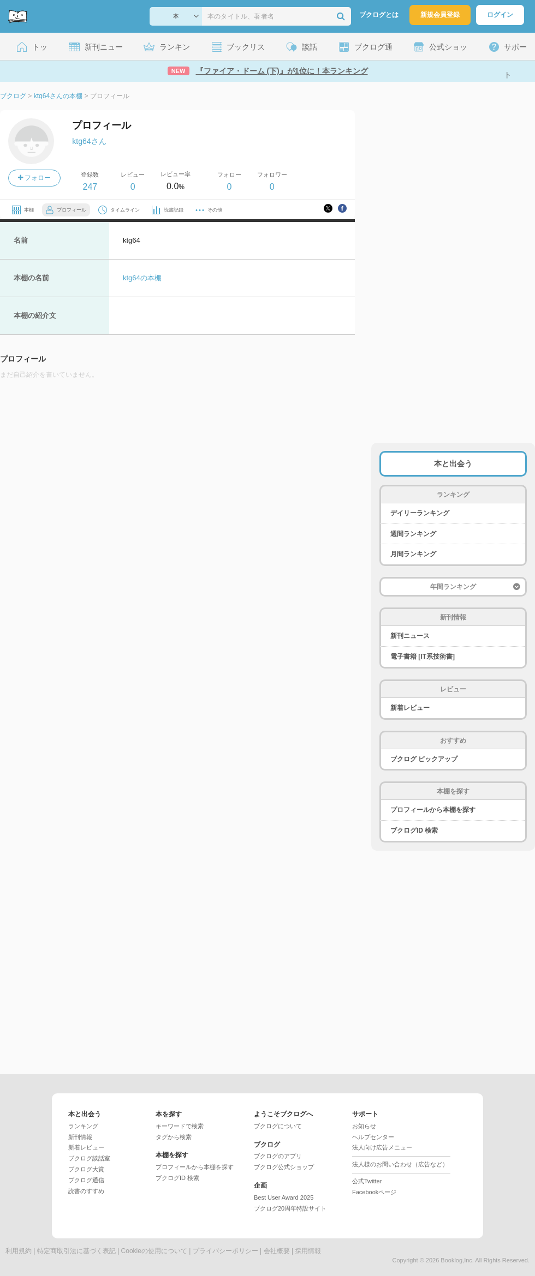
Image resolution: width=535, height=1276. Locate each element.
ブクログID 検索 (414, 830)
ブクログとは (379, 15)
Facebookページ (374, 1192)
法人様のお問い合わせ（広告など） (400, 1164)
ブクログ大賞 (86, 1169)
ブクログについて (278, 1126)
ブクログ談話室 (89, 1158)
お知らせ (364, 1126)
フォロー (34, 178)
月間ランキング (413, 554)
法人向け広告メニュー (382, 1147)
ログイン (500, 15)
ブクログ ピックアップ (423, 759)
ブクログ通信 (86, 1180)
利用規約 (18, 1251)
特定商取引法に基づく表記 (76, 1251)
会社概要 (277, 1251)
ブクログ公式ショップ (284, 1167)
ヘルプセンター (373, 1137)
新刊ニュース (410, 636)
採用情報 (308, 1251)
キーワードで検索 (180, 1126)
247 (89, 186)
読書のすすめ (86, 1191)
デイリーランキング (419, 513)
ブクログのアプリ (278, 1156)
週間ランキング (413, 534)
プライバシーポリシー (225, 1251)
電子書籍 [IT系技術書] (422, 656)
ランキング (83, 1126)
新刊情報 (80, 1137)
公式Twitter (367, 1181)
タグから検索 (174, 1137)
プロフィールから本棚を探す (432, 810)
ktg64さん (89, 141)
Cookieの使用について (154, 1251)
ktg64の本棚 (142, 278)
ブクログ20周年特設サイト (290, 1208)
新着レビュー (410, 708)
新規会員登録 (440, 15)
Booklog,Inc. (457, 1260)
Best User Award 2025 (283, 1197)
